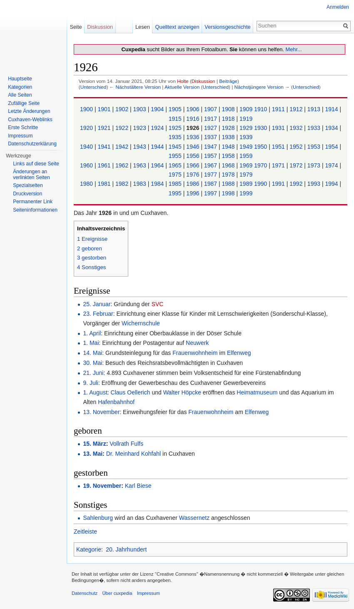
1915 (176, 118)
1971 (279, 165)
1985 (176, 183)
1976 (193, 174)
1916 (193, 118)
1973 (314, 165)
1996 (193, 193)
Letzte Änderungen (29, 111)
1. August (95, 392)
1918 (229, 118)
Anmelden (338, 7)
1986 (193, 183)
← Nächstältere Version (135, 87)
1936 (193, 137)
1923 (140, 128)
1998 (229, 193)
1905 (176, 109)
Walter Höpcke (182, 392)
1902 (122, 109)
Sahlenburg (98, 517)
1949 (246, 146)
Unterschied (93, 87)
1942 (122, 146)
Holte (182, 81)
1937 (211, 137)
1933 (314, 128)
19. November (102, 485)
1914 (332, 109)
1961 (104, 165)
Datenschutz (84, 593)
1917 (211, 118)
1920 (87, 128)
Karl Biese (138, 485)
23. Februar (98, 313)
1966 (193, 165)
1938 (229, 137)
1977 (211, 174)
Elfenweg (239, 352)
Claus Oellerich (130, 392)
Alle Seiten (20, 95)
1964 (158, 165)
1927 (211, 128)
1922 (122, 128)
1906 (193, 109)
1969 (246, 165)
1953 (314, 146)
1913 (314, 109)
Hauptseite (20, 79)
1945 (176, 146)
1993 (314, 183)
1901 (104, 109)
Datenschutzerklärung (32, 144)
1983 (140, 183)
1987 (211, 183)
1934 (332, 128)
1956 (193, 155)
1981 (104, 183)
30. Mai (92, 362)
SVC (158, 304)
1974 (332, 165)
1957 (211, 155)
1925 (176, 128)
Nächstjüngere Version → (262, 87)
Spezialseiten (27, 185)
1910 (261, 109)
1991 (279, 183)
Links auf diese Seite (36, 164)
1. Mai (91, 342)
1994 (332, 183)
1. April (92, 333)
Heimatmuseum (257, 392)
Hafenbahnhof (116, 402)
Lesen (142, 27)
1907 (211, 109)
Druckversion (27, 194)
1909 (246, 109)
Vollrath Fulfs (126, 443)
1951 (279, 146)
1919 (245, 118)
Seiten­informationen (35, 210)
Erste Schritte (23, 127)
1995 (176, 193)
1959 (245, 155)
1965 (176, 165)
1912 (296, 109)
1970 (261, 165)
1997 (211, 193)
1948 (229, 146)
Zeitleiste (85, 531)
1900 (87, 109)
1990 (261, 183)
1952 (296, 146)
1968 (229, 165)
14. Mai (92, 352)
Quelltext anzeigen (177, 27)
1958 (229, 155)
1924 (158, 128)
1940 (87, 146)
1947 (211, 146)
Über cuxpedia (117, 593)
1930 (261, 128)
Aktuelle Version (182, 87)
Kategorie (88, 549)
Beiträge (228, 81)
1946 (193, 146)
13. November (101, 412)
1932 (296, 128)
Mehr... (293, 49)
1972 (296, 165)
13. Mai (92, 453)
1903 (140, 109)
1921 (104, 128)
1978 (229, 174)
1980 (87, 183)
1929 (246, 128)
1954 (332, 146)
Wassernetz (194, 517)
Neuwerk (197, 342)
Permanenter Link (32, 202)
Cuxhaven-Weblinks (30, 119)
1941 (104, 146)
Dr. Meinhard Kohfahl (133, 453)
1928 (229, 128)
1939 (245, 137)
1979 (245, 174)
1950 (261, 146)
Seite (76, 27)
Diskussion (203, 81)
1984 (158, 183)
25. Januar (96, 304)
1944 (158, 146)
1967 (211, 165)
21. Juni (93, 372)
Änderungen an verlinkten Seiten (31, 174)
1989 (246, 183)
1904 (158, 109)
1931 (279, 128)
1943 (140, 146)
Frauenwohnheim (194, 352)
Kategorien (20, 87)
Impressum (20, 136)
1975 (176, 174)
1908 (229, 109)
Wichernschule (141, 323)
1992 (296, 183)
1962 (122, 165)
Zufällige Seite (24, 103)
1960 (87, 165)
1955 (176, 155)
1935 (176, 137)
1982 (122, 183)
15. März (94, 443)
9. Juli (90, 382)
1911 (279, 109)
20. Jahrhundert (126, 549)
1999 (245, 193)
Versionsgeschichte (227, 27)
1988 (229, 183)
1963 (140, 165)
